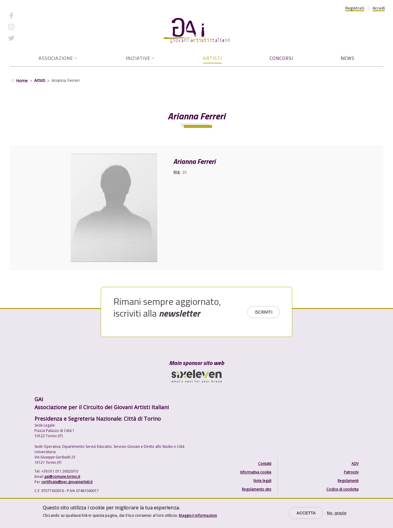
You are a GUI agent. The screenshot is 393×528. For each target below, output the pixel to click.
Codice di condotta (342, 489)
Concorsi (281, 58)
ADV (355, 463)
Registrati (354, 8)
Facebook (27, 15)
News (347, 58)
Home (22, 80)
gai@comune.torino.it (62, 476)
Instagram (28, 26)
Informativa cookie (255, 472)
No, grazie (336, 513)
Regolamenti (348, 480)
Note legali (262, 480)
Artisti (212, 58)
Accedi (379, 8)
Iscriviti (263, 312)
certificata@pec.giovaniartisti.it (67, 481)
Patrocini (351, 472)
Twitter (25, 38)
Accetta (306, 513)
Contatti (264, 463)
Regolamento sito (256, 489)
